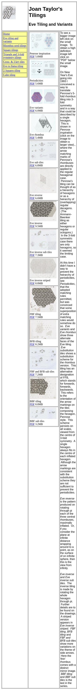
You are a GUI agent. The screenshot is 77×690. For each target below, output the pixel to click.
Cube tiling (9, 74)
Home (6, 33)
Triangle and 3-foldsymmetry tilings (13, 56)
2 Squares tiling (11, 70)
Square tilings (10, 50)
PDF (32, 56)
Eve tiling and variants (10, 40)
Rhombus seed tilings (14, 45)
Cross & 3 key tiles (14, 61)
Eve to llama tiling (13, 66)
